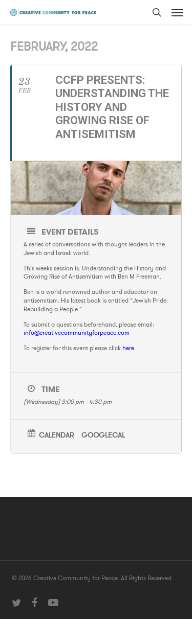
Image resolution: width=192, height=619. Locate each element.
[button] (177, 12)
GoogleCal (103, 435)
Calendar (56, 435)
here (128, 348)
